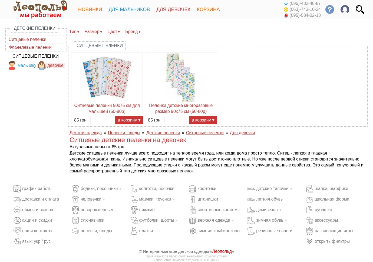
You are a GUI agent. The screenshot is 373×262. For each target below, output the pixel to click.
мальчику (22, 65)
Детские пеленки (35, 28)
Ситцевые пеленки (27, 39)
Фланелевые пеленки (30, 47)
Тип (73, 31)
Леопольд (222, 251)
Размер (92, 31)
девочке (50, 65)
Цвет (112, 31)
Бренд (131, 31)
